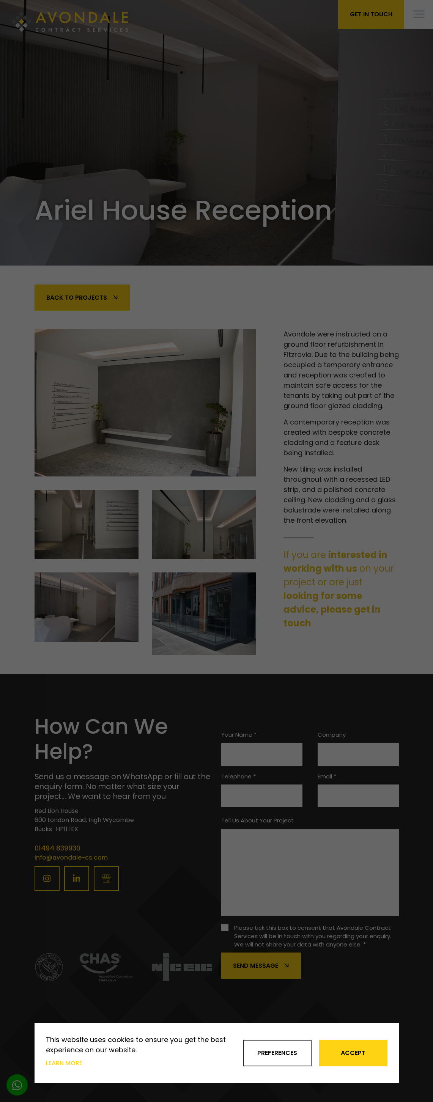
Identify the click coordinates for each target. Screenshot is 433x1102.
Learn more (64, 1063)
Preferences (277, 1053)
